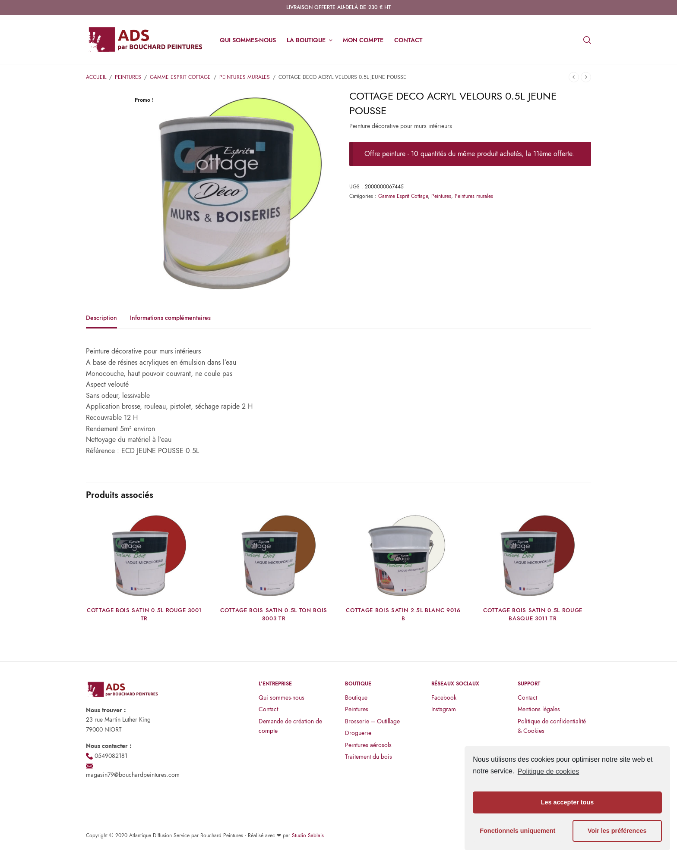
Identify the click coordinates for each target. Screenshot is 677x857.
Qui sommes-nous (248, 40)
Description (101, 318)
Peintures (128, 77)
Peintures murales (244, 77)
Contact (408, 40)
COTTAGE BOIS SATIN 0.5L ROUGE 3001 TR (144, 614)
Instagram (443, 709)
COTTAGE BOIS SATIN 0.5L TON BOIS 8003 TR (273, 614)
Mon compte (363, 40)
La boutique (306, 40)
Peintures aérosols (368, 745)
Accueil (96, 77)
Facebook (443, 697)
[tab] (108, 321)
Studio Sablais (308, 835)
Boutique (356, 697)
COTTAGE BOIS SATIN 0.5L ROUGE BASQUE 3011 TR (532, 614)
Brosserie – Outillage (372, 721)
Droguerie (358, 733)
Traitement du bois (368, 756)
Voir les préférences (617, 830)
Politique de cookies (548, 771)
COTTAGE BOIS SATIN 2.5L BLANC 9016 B (403, 614)
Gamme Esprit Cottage (180, 77)
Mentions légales (539, 709)
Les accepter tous (567, 802)
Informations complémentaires (170, 318)
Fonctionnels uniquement (517, 830)
